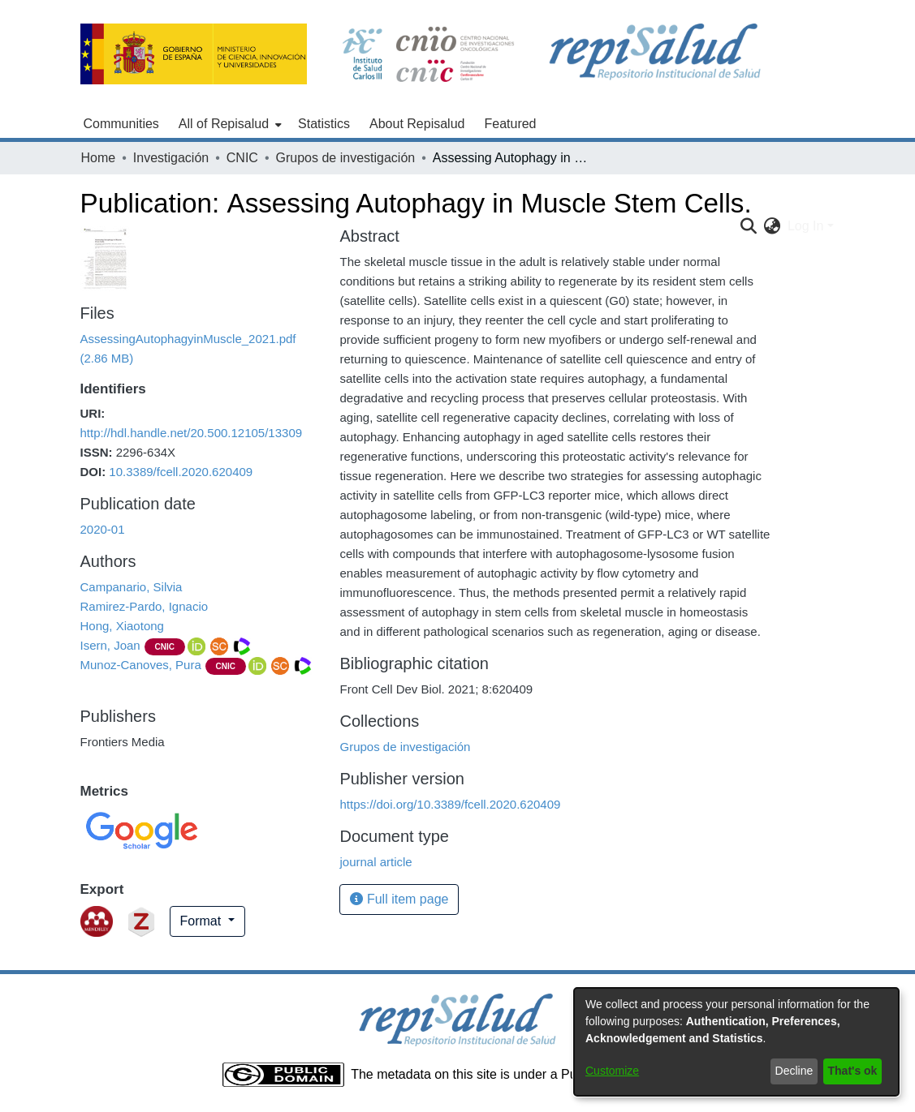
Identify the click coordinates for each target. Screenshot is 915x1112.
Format (202, 921)
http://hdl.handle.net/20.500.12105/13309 (191, 433)
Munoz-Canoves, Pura (140, 665)
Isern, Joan (110, 645)
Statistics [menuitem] (324, 124)
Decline (794, 1070)
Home (98, 158)
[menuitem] (228, 124)
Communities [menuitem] (121, 124)
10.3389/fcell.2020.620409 (180, 472)
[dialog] (736, 1042)
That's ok (853, 1070)
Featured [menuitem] (510, 124)
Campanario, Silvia (131, 587)
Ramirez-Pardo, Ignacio (144, 606)
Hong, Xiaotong (122, 626)
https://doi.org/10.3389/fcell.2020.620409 (449, 804)
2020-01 (102, 529)
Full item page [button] (399, 899)
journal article (375, 862)
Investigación (171, 158)
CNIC (242, 158)
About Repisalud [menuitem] (416, 124)
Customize (612, 1070)
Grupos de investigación (346, 158)
